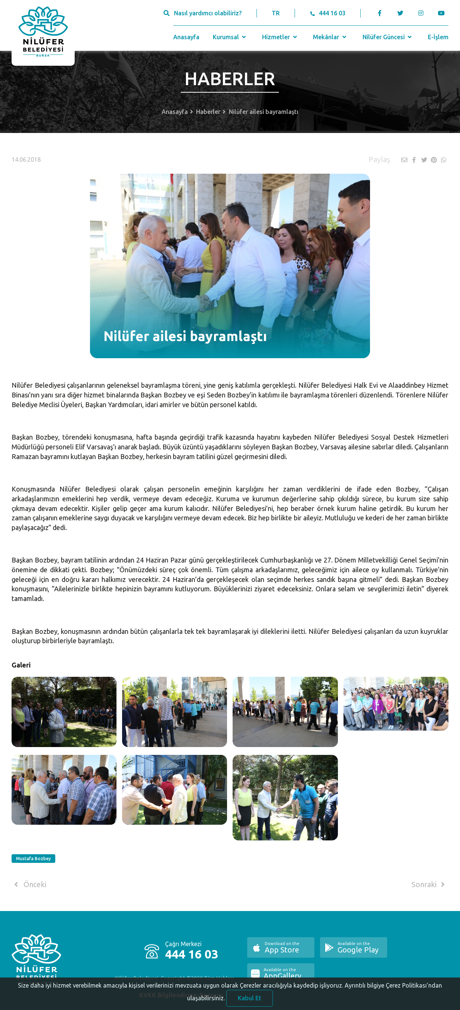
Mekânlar (330, 37)
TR (276, 13)
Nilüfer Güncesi (388, 37)
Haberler (208, 111)
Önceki (29, 884)
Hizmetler (280, 37)
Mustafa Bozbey (33, 858)
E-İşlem (438, 37)
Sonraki (429, 884)
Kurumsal (230, 37)
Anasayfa (186, 37)
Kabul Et (249, 1001)
